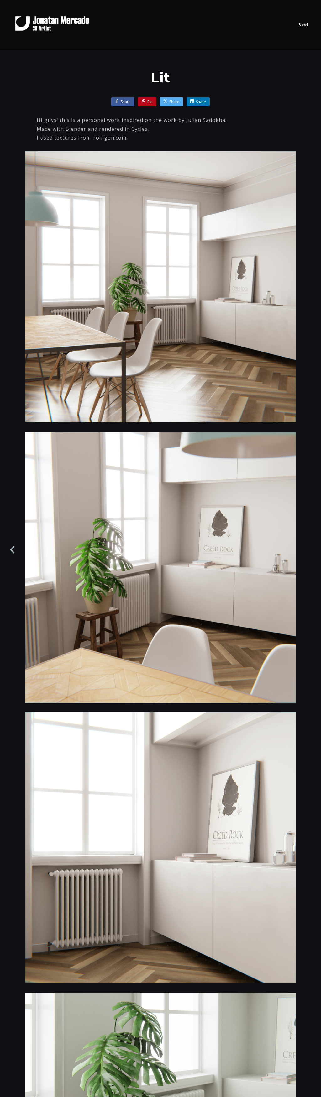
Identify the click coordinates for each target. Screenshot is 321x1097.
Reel (303, 24)
